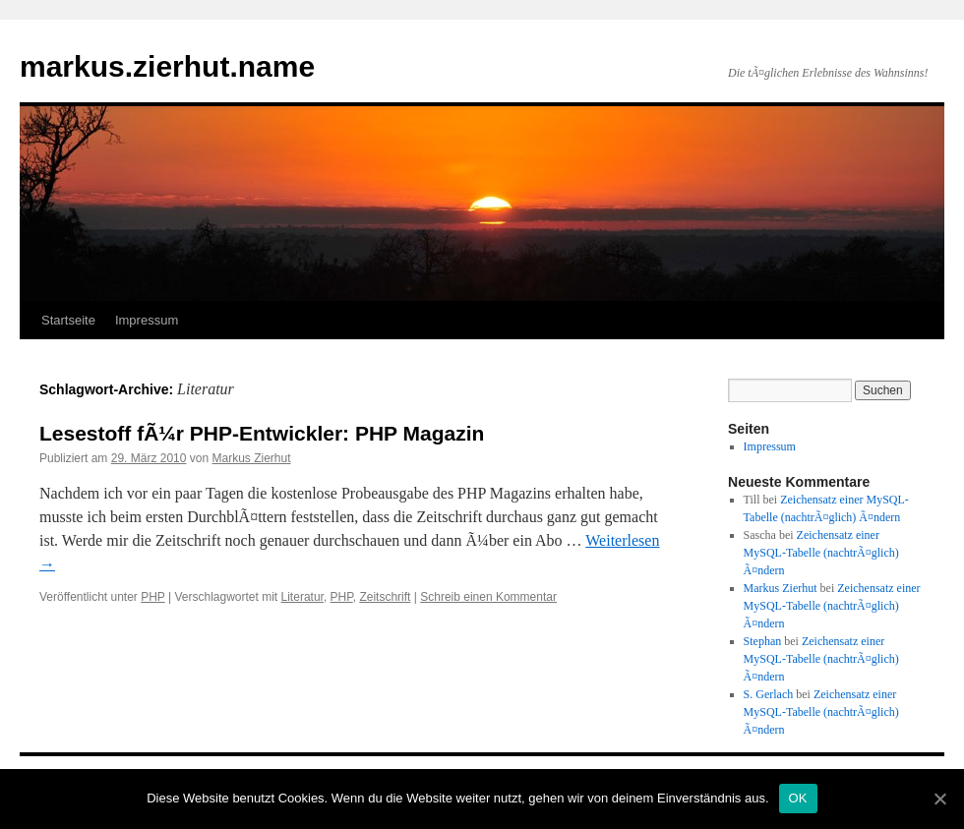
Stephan (763, 641)
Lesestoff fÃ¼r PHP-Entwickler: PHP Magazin (261, 433)
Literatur (302, 597)
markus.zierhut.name (167, 66)
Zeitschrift (384, 597)
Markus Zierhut (250, 458)
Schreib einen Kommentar (488, 597)
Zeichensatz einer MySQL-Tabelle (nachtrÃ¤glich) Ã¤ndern (821, 552)
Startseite (68, 320)
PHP (152, 597)
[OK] (939, 798)
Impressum (146, 320)
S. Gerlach (769, 694)
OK (798, 798)
